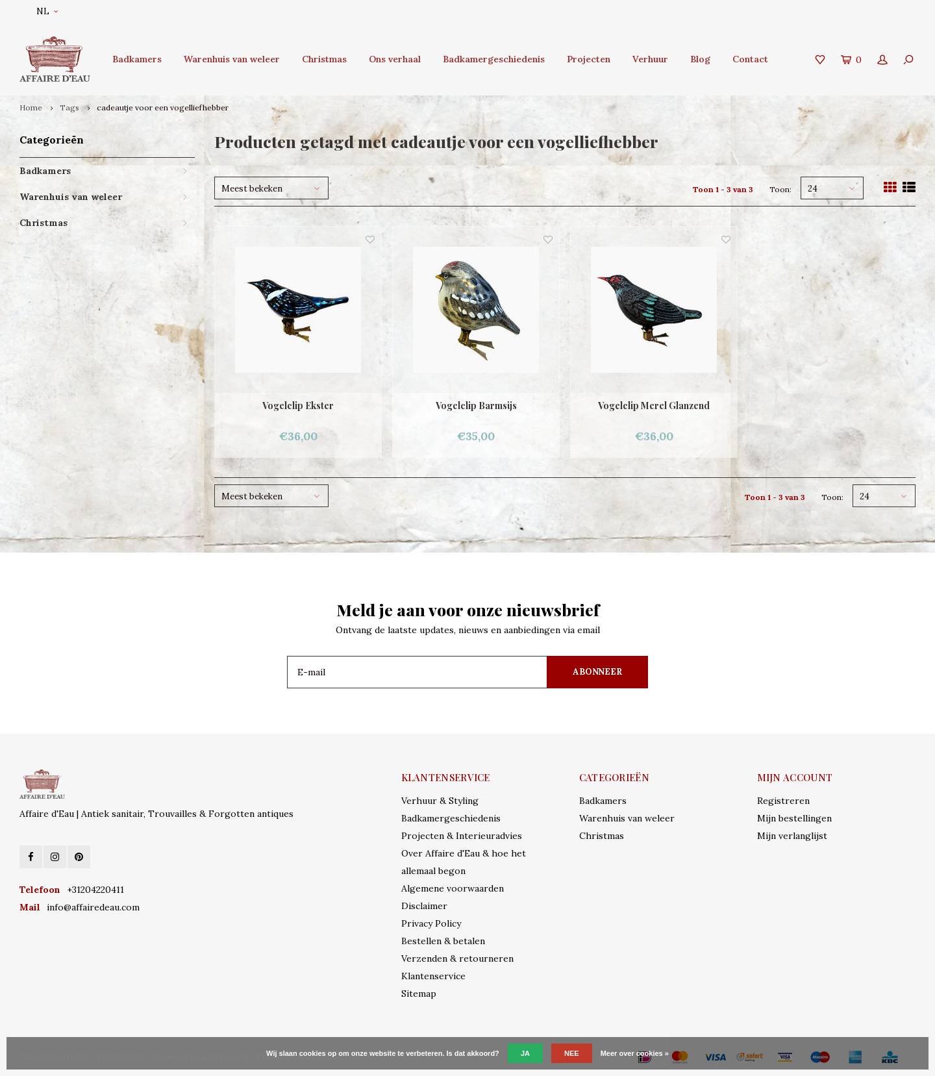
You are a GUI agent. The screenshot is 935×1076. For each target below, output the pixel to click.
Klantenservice (433, 976)
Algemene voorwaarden (452, 888)
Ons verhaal (395, 59)
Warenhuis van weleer (232, 59)
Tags (69, 107)
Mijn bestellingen (794, 818)
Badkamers (137, 59)
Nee (571, 1053)
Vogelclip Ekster (298, 405)
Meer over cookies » (635, 1053)
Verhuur (650, 59)
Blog (700, 59)
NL (47, 11)
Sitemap (418, 993)
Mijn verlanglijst (792, 836)
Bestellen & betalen (443, 941)
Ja (525, 1053)
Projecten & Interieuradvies (461, 836)
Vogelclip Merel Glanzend (654, 405)
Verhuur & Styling (440, 801)
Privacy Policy (431, 923)
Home (30, 107)
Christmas (324, 59)
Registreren (783, 801)
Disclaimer (424, 906)
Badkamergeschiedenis (494, 59)
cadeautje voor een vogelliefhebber (163, 107)
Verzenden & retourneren (457, 958)
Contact (750, 59)
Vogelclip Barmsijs (476, 405)
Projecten (588, 59)
